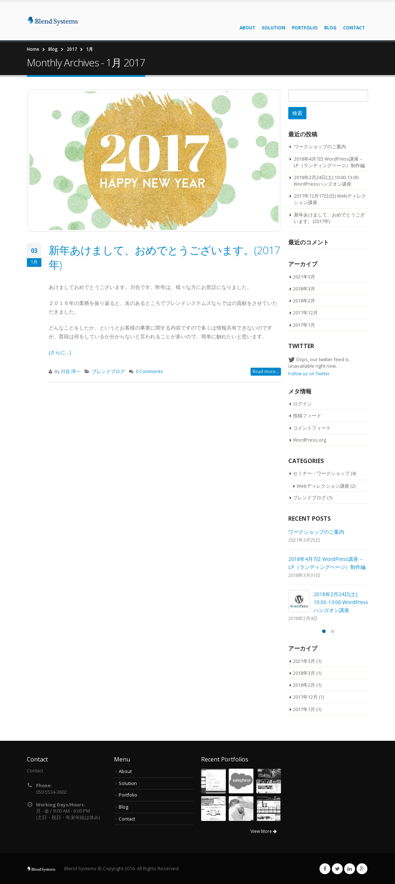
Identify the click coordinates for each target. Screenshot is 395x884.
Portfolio (305, 28)
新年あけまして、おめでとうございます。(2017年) (164, 257)
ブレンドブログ (108, 371)
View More (264, 831)
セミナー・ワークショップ (321, 473)
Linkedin (349, 868)
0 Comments (149, 371)
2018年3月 (304, 288)
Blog (330, 28)
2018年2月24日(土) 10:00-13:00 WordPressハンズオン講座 (326, 180)
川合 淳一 (71, 371)
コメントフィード (312, 428)
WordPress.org (309, 440)
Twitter (337, 868)
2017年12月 (305, 312)
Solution (273, 28)
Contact (354, 28)
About (247, 28)
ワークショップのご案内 (320, 146)
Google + (362, 868)
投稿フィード (307, 415)
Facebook (324, 868)
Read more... (266, 371)
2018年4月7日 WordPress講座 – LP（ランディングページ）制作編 (329, 162)
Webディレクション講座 (323, 486)
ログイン (302, 403)
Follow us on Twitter (309, 373)
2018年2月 (304, 300)
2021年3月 (304, 276)
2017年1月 (304, 325)
